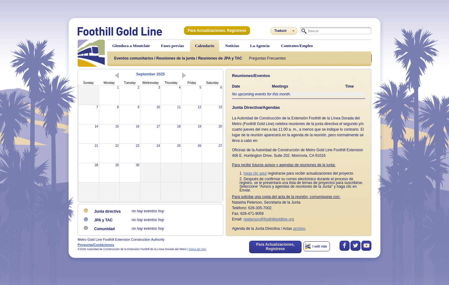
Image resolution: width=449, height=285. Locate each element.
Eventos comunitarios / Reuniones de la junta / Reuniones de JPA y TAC (178, 58)
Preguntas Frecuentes (267, 58)
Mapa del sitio (197, 249)
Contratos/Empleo (297, 45)
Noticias (232, 45)
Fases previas (172, 45)
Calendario (204, 45)
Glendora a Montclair (131, 45)
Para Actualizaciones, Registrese (217, 30)
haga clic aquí (255, 173)
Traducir (280, 30)
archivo (299, 228)
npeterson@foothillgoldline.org (269, 219)
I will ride (319, 246)
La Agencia (259, 45)
